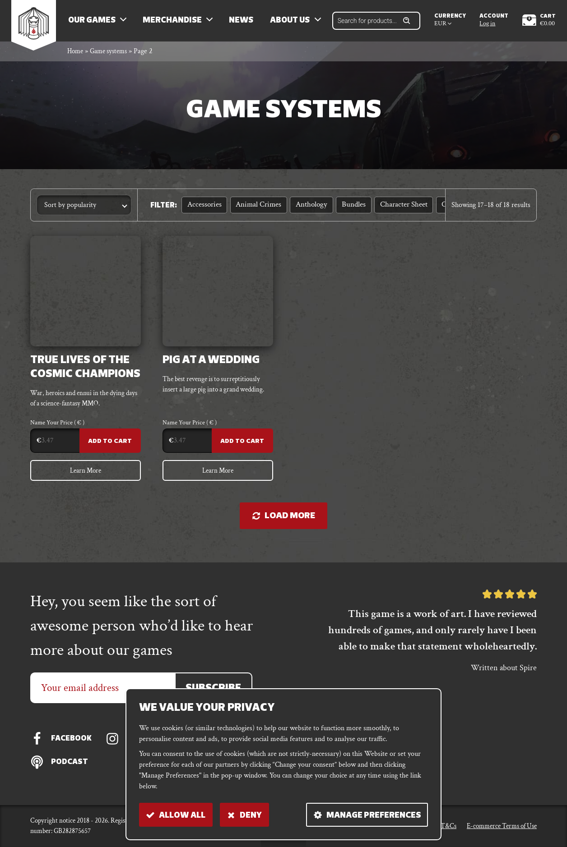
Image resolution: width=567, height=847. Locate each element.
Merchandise (176, 23)
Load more (284, 523)
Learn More (85, 476)
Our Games (96, 23)
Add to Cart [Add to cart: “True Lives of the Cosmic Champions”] (110, 446)
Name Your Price (57, 428)
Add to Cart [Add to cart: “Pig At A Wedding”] (242, 446)
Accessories (203, 208)
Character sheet (394, 208)
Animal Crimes (256, 208)
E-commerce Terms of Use (502, 825)
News (245, 23)
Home (76, 55)
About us (294, 23)
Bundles (346, 208)
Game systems (112, 55)
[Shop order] (84, 209)
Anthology (306, 208)
